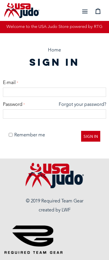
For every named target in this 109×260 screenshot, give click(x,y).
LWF (66, 210)
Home (54, 50)
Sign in (90, 136)
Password (12, 104)
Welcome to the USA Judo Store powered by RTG (54, 27)
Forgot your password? (82, 104)
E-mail (9, 83)
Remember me (27, 135)
